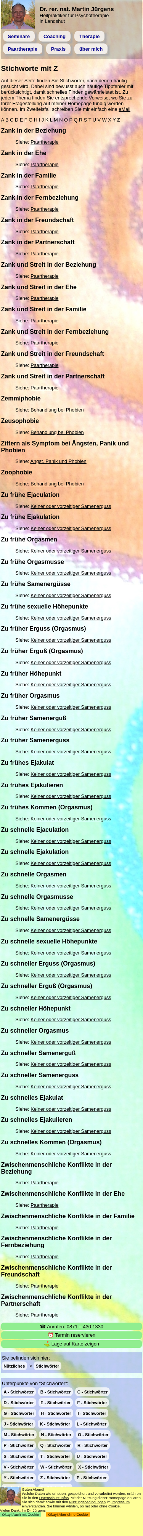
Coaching (54, 36)
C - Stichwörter (92, 1391)
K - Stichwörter (55, 1424)
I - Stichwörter (92, 1413)
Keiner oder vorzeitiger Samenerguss (71, 506)
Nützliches (14, 1366)
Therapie (89, 36)
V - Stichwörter (18, 1466)
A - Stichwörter (18, 1391)
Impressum (120, 1502)
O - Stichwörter (93, 1434)
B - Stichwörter (55, 1391)
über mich (91, 49)
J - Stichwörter (18, 1424)
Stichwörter (47, 1366)
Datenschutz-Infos (54, 1498)
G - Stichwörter (18, 1413)
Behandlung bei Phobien (57, 410)
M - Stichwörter (18, 1434)
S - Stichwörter (18, 1456)
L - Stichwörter (91, 1424)
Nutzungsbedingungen (87, 1502)
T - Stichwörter (55, 1456)
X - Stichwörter (93, 1466)
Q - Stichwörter (55, 1445)
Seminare (19, 36)
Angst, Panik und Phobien (58, 461)
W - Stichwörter (56, 1466)
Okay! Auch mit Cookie (20, 1514)
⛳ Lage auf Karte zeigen (71, 1344)
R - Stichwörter (92, 1445)
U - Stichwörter (92, 1456)
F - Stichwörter (92, 1402)
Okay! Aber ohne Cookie (68, 1514)
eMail (124, 109)
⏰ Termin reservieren (71, 1335)
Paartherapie (22, 49)
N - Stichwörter (56, 1434)
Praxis (58, 49)
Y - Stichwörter (18, 1477)
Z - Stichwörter (55, 1477)
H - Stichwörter (56, 1413)
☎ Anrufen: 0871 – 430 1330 (71, 1326)
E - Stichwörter (55, 1402)
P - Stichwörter (18, 1445)
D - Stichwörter (18, 1402)
